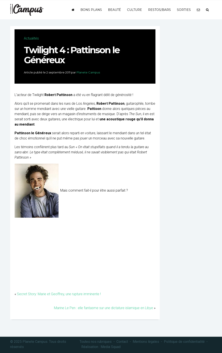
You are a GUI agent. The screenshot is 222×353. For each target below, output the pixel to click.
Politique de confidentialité (184, 342)
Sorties (184, 10)
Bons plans (91, 10)
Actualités (31, 38)
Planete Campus (88, 72)
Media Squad (111, 347)
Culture (134, 10)
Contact (122, 342)
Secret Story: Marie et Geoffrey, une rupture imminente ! (59, 294)
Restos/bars (159, 10)
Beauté (114, 10)
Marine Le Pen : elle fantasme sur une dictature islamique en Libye (103, 308)
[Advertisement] (85, 256)
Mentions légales (146, 342)
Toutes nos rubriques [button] (96, 342)
